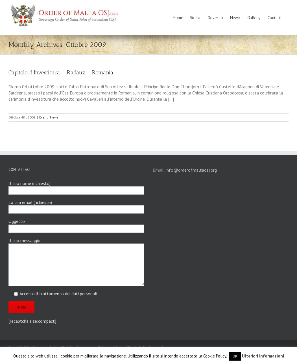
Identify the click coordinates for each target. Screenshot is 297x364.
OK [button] (235, 356)
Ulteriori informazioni (263, 356)
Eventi (44, 117)
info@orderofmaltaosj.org (191, 170)
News (54, 117)
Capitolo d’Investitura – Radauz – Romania (60, 72)
